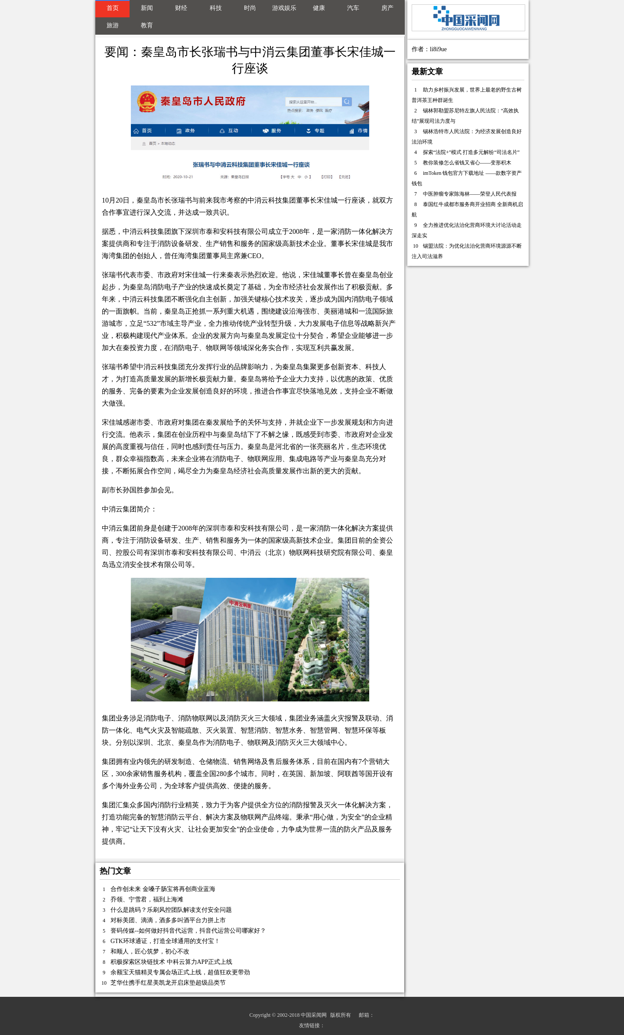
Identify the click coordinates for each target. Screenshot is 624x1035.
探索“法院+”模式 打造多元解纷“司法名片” (471, 152)
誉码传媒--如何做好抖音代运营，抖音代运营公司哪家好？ (188, 930)
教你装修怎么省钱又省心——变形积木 (467, 163)
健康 (319, 8)
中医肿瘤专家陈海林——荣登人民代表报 (470, 194)
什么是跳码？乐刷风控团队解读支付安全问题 (171, 910)
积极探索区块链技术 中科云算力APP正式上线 (171, 962)
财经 (181, 8)
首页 (113, 8)
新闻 (147, 8)
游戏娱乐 (284, 8)
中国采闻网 (314, 1015)
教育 (147, 25)
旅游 (113, 25)
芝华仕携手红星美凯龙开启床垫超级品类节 (168, 982)
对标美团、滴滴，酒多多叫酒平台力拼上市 (168, 920)
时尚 (250, 8)
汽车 (353, 8)
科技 (216, 8)
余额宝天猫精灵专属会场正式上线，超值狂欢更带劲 (180, 972)
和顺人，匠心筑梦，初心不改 (149, 951)
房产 (387, 8)
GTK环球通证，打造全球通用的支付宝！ (165, 941)
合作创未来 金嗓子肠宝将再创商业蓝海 (162, 889)
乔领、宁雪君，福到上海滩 (146, 899)
